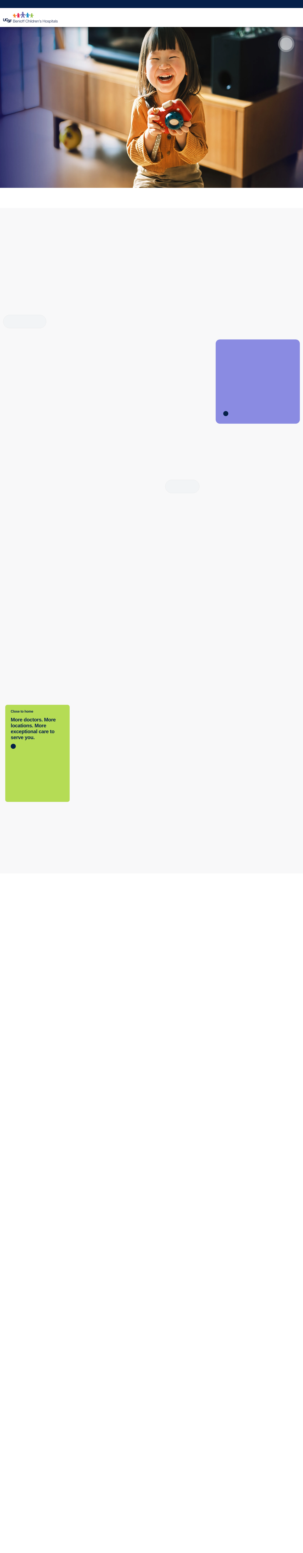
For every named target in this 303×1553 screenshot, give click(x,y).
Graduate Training (197, 1464)
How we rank (55, 154)
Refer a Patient (290, 4)
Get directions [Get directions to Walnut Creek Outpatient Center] (230, 934)
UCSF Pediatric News (141, 1506)
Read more (182, 486)
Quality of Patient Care (141, 1489)
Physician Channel (79, 1472)
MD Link (72, 1464)
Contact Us (133, 1455)
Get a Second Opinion (245, 4)
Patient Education (208, 17)
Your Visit (181, 17)
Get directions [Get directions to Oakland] (93, 934)
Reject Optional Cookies (267, 1538)
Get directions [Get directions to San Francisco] (162, 934)
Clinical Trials (193, 1447)
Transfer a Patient (79, 1455)
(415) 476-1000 (163, 916)
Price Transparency (20, 1498)
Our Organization (137, 1447)
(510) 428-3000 (95, 916)
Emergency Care (18, 1472)
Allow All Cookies (192, 1538)
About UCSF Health (139, 1514)
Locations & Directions (23, 1489)
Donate (249, 1447)
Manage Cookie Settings (227, 1538)
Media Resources (138, 1472)
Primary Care (15, 1464)
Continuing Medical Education (206, 1455)
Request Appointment (199, 4)
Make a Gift (270, 4)
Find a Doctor (157, 17)
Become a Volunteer (258, 1455)
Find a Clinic (15, 1455)
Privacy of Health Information (146, 1498)
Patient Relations (137, 1464)
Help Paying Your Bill (21, 1506)
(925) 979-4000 (232, 916)
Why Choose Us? (279, 17)
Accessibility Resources (142, 1481)
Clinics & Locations (126, 17)
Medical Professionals (243, 17)
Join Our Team (254, 1464)
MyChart (222, 4)
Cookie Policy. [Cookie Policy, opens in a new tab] (124, 1549)
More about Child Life (24, 321)
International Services (22, 1481)
